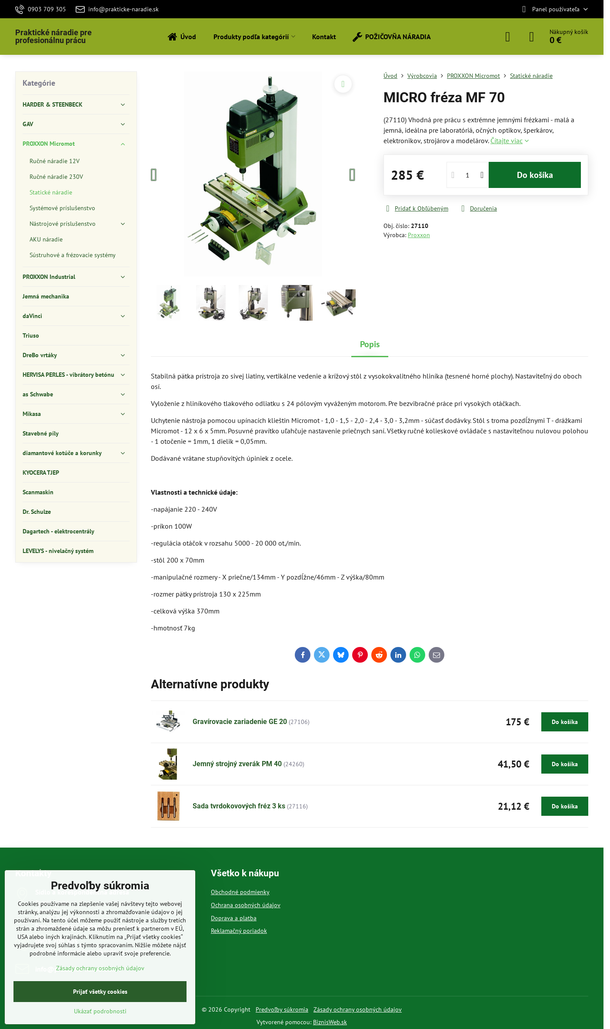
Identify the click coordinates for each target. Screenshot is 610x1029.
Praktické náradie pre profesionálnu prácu (53, 36)
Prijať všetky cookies (100, 991)
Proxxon (419, 235)
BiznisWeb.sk (330, 1022)
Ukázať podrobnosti (100, 1011)
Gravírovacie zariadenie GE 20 (240, 721)
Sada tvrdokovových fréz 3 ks (239, 806)
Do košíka (535, 175)
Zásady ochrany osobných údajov (357, 1009)
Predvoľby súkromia (282, 1009)
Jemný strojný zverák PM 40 (237, 764)
